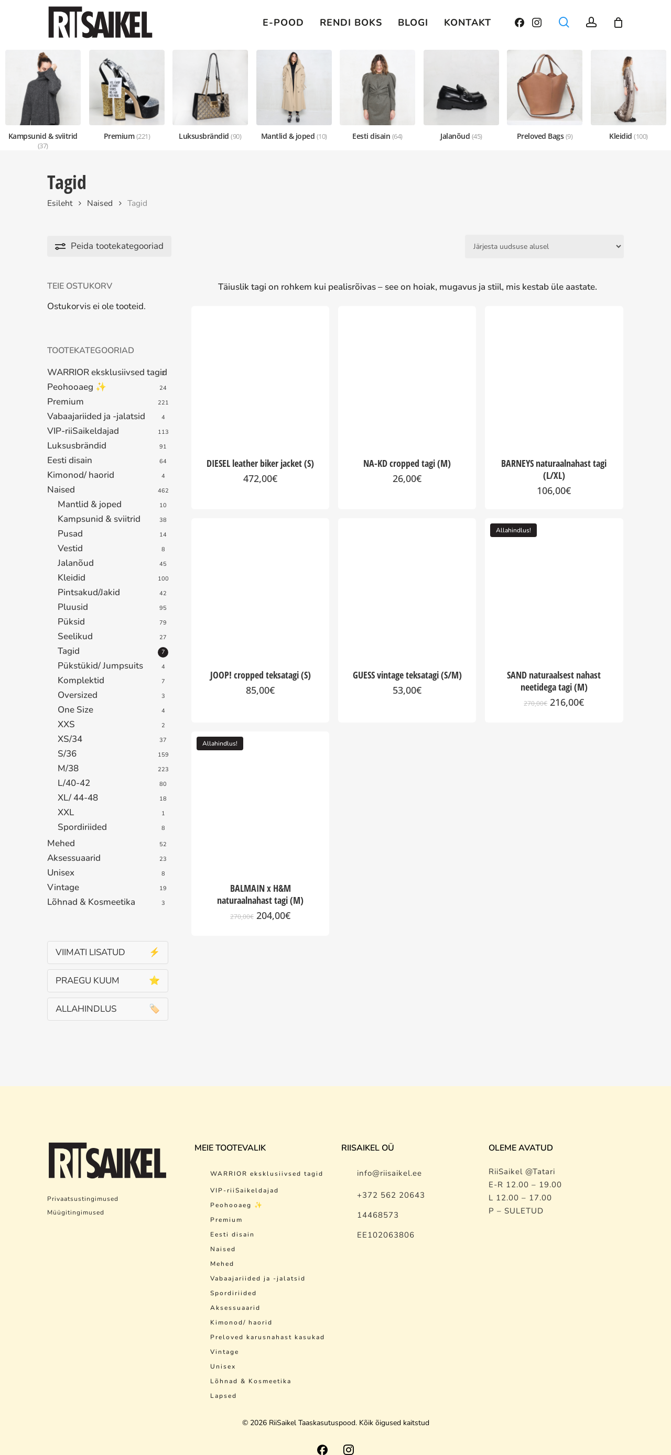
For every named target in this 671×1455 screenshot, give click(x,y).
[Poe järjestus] (544, 246)
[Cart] (618, 22)
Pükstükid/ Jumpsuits (100, 666)
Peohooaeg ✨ (76, 387)
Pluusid (73, 607)
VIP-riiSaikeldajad (83, 431)
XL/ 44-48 (78, 798)
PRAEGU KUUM (108, 981)
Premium (65, 402)
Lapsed (223, 1383)
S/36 (67, 754)
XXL (66, 812)
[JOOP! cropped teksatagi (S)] (260, 587)
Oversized (78, 695)
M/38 (68, 768)
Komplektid (81, 680)
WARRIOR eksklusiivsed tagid (107, 372)
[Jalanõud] (461, 95)
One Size (75, 710)
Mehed (61, 843)
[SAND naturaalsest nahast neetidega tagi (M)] (554, 587)
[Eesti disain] (377, 95)
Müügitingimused (75, 1199)
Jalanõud (76, 563)
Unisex (60, 873)
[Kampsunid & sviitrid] (43, 100)
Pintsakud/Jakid (89, 592)
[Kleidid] (628, 95)
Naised (100, 203)
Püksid (71, 622)
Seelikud (75, 636)
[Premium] (127, 95)
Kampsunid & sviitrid (99, 519)
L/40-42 (74, 783)
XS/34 (70, 739)
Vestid (70, 548)
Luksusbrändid (76, 446)
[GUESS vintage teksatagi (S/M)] (407, 587)
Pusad (70, 534)
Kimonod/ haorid (80, 475)
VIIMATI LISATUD (108, 952)
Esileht (59, 203)
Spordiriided (82, 827)
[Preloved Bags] (544, 95)
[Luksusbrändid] (210, 95)
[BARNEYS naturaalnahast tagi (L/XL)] (554, 375)
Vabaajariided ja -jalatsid (96, 416)
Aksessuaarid (74, 858)
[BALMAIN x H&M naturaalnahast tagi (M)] (260, 800)
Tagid (69, 651)
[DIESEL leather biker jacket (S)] (260, 375)
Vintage (63, 887)
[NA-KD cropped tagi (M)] (407, 375)
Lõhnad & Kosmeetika (91, 902)
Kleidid (71, 578)
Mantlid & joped (90, 504)
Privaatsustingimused (82, 1185)
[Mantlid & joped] (294, 95)
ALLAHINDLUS (108, 1009)
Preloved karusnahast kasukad (267, 1324)
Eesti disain (69, 460)
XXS (66, 724)
